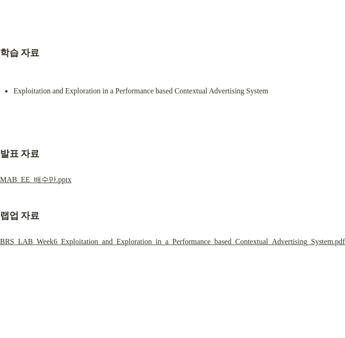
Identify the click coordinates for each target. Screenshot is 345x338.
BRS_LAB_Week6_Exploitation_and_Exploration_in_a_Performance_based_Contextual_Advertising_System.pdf (172, 242)
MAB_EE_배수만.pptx (35, 180)
